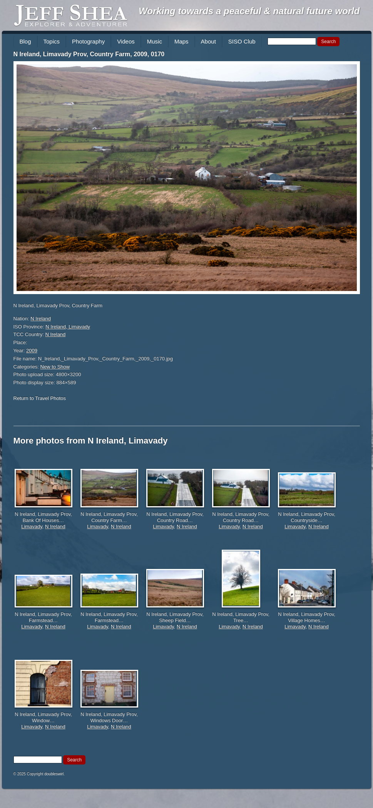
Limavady (31, 526)
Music (154, 41)
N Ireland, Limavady (67, 327)
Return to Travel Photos (39, 398)
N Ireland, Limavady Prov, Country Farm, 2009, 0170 (89, 54)
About (208, 41)
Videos (126, 41)
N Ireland (40, 318)
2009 (31, 350)
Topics (51, 41)
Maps (181, 41)
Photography (88, 41)
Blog (25, 41)
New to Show (55, 367)
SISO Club (242, 41)
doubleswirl (54, 774)
